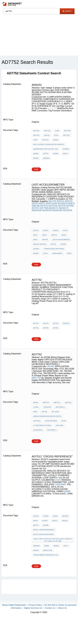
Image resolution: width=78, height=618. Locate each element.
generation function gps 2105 (45, 149)
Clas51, (36, 407)
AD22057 (36, 248)
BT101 (56, 135)
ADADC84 (47, 210)
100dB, (67, 491)
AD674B (36, 206)
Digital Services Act (33, 608)
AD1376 (52, 201)
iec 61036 (55, 411)
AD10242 (65, 516)
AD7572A (52, 206)
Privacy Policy (35, 605)
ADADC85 (57, 210)
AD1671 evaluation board (43, 534)
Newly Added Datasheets (14, 605)
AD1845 (55, 153)
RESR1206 (47, 407)
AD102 (55, 516)
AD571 (42, 203)
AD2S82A (46, 158)
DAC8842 (66, 149)
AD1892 (35, 153)
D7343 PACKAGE (51, 421)
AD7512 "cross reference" (44, 529)
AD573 (49, 203)
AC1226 (35, 516)
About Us (62, 608)
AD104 (35, 520)
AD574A (57, 203)
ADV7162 (36, 135)
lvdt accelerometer (61, 239)
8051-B (65, 153)
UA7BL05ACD (37, 430)
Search (67, 11)
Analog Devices (39, 244)
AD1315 (45, 520)
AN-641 (50, 366)
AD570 (35, 203)
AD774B (44, 208)
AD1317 (54, 520)
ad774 (65, 546)
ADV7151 (36, 130)
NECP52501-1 (60, 407)
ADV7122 (45, 140)
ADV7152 (47, 130)
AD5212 (60, 201)
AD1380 (45, 525)
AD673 (71, 203)
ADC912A (67, 210)
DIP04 (35, 411)
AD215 (69, 253)
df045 (64, 421)
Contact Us (50, 608)
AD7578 (62, 206)
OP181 (45, 253)
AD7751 (45, 323)
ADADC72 (64, 208)
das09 (46, 546)
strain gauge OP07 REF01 (54, 248)
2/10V (58, 480)
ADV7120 (66, 135)
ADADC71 (53, 208)
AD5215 (69, 201)
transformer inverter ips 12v (45, 555)
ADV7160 (67, 130)
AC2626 (45, 516)
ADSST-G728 (47, 550)
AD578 (64, 203)
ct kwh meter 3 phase (42, 425)
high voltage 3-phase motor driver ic (48, 144)
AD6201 (55, 140)
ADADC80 (37, 210)
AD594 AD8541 (57, 253)
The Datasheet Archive (12, 4)
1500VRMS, (60, 484)
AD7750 (35, 323)
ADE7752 (36, 378)
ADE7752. (57, 402)
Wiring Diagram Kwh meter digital (47, 416)
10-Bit (57, 130)
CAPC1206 (59, 425)
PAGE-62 (66, 323)
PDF (36, 169)
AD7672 (35, 208)
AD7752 (45, 153)
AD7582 (70, 206)
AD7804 (35, 158)
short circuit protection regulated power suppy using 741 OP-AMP (53, 540)
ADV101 (47, 135)
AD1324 (65, 520)
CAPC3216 (36, 421)
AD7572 (44, 206)
